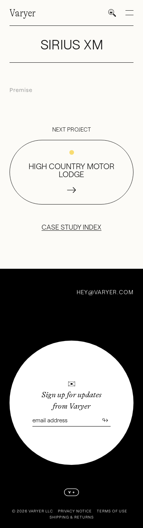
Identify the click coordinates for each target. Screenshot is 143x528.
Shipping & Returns (72, 517)
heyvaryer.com (105, 292)
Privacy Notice (75, 511)
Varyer (22, 13)
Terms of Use (112, 511)
